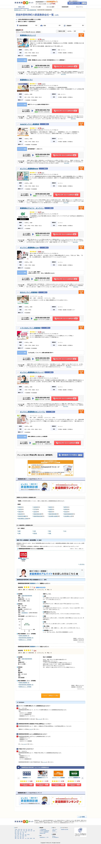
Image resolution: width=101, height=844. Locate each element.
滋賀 (23, 834)
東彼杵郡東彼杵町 (68, 514)
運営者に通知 (81, 641)
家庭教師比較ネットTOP (44, 837)
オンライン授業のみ (44, 124)
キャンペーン (79, 7)
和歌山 (28, 834)
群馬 (29, 830)
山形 (24, 829)
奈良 (25, 834)
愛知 (15, 833)
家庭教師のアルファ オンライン (32, 208)
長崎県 (23, 595)
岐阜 (20, 833)
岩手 (26, 829)
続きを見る (63, 74)
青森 (19, 829)
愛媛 (15, 837)
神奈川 (18, 830)
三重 (23, 833)
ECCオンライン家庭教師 (29, 292)
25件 (43, 172)
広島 (15, 835)
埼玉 (21, 830)
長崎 (20, 838)
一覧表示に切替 (61, 31)
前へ (18, 778)
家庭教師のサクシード (28, 35)
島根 (23, 835)
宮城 (29, 829)
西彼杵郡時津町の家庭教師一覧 (26, 637)
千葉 (24, 830)
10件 (43, 376)
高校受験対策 (25, 612)
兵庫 (18, 834)
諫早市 (65, 507)
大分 (65, 531)
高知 (23, 837)
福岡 (19, 531)
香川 (18, 837)
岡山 (18, 835)
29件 (43, 251)
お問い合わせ (54, 829)
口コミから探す (50, 7)
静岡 (18, 833)
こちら (39, 719)
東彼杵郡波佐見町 (38, 516)
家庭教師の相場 (42, 833)
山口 (20, 835)
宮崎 (19, 533)
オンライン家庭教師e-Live (29, 247)
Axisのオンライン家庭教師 (29, 124)
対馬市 (65, 509)
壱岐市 (20, 511)
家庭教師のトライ (26, 80)
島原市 (50, 507)
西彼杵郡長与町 (37, 514)
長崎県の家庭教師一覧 (24, 635)
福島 (31, 829)
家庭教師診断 (65, 7)
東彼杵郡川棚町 (22, 516)
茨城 (26, 830)
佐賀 (35, 531)
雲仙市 (65, 511)
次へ (82, 778)
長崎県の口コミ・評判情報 (25, 639)
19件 (43, 212)
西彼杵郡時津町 (52, 514)
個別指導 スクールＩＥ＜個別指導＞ (23, 559)
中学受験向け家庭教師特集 (44, 830)
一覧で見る (81, 564)
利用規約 (53, 830)
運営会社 (53, 836)
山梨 (34, 830)
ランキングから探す (36, 7)
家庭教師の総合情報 (64, 829)
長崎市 (20, 507)
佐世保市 (36, 507)
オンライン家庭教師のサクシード (32, 372)
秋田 (21, 829)
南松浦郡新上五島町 (23, 518)
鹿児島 (35, 533)
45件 (43, 128)
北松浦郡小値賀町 (53, 516)
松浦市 (50, 509)
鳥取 (25, 835)
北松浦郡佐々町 (68, 516)
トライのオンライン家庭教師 (30, 328)
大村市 (20, 509)
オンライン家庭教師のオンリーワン (32, 412)
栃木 (31, 830)
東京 (15, 830)
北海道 (16, 829)
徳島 (20, 837)
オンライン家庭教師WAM (29, 168)
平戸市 (35, 509)
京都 (20, 834)
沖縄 (50, 533)
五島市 (35, 511)
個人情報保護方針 (55, 837)
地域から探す (21, 7)
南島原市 (20, 514)
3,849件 (43, 84)
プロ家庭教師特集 (43, 829)
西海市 (50, 511)
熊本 (50, 531)
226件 (43, 39)
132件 (43, 332)
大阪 (15, 834)
